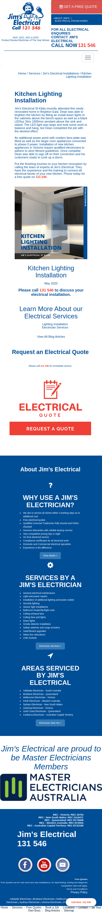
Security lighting (31, 603)
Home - (6, 907)
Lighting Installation (55, 324)
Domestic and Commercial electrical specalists (47, 544)
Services (34, 73)
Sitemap (69, 910)
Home (22, 73)
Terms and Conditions (76, 889)
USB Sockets (30, 638)
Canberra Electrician (33, 714)
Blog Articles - (54, 910)
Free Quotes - (35, 907)
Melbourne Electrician (34, 697)
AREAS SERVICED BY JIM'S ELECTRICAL (50, 675)
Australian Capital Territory (59, 714)
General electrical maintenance (39, 593)
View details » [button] (50, 555)
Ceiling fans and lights (34, 617)
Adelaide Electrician (33, 690)
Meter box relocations (34, 634)
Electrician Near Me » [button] (50, 723)
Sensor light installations (35, 607)
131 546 (41, 176)
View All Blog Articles (51, 336)
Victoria (51, 697)
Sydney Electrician (32, 704)
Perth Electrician (31, 701)
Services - (19, 907)
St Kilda (40, 108)
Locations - (70, 907)
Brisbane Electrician (33, 694)
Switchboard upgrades (34, 631)
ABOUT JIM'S (62, 18)
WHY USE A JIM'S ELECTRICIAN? (50, 501)
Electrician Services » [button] (50, 646)
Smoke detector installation (37, 624)
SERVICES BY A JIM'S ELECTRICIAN (50, 581)
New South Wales (53, 704)
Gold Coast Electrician (34, 711)
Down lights (29, 620)
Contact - (85, 907)
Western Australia (51, 701)
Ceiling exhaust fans (33, 613)
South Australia (53, 690)
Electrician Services (55, 327)
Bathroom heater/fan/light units (39, 610)
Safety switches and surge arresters (41, 627)
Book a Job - (54, 907)
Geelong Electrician (33, 708)
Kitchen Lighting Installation (78, 75)
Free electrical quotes (34, 520)
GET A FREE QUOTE (78, 7)
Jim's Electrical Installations (61, 73)
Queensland (52, 694)
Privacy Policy (78, 892)
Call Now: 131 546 (81, 902)
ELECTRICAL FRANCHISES (71, 21)
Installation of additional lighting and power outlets (48, 599)
